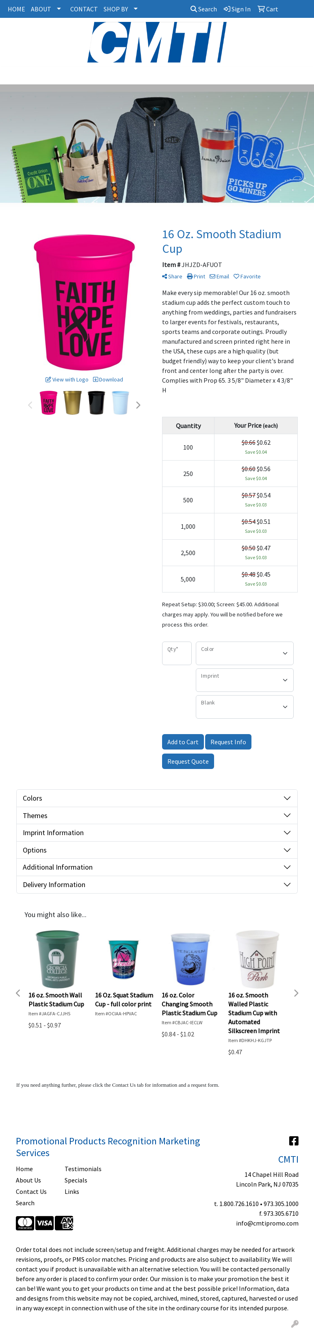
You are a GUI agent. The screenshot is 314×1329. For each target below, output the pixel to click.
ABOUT (41, 9)
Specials (76, 1180)
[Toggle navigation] (12, 75)
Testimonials (83, 1169)
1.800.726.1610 (239, 1204)
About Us (28, 1180)
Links (72, 1191)
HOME (16, 9)
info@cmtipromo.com (267, 1223)
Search (204, 9)
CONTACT (84, 9)
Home (24, 1169)
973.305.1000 (281, 1204)
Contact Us (31, 1191)
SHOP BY (116, 9)
